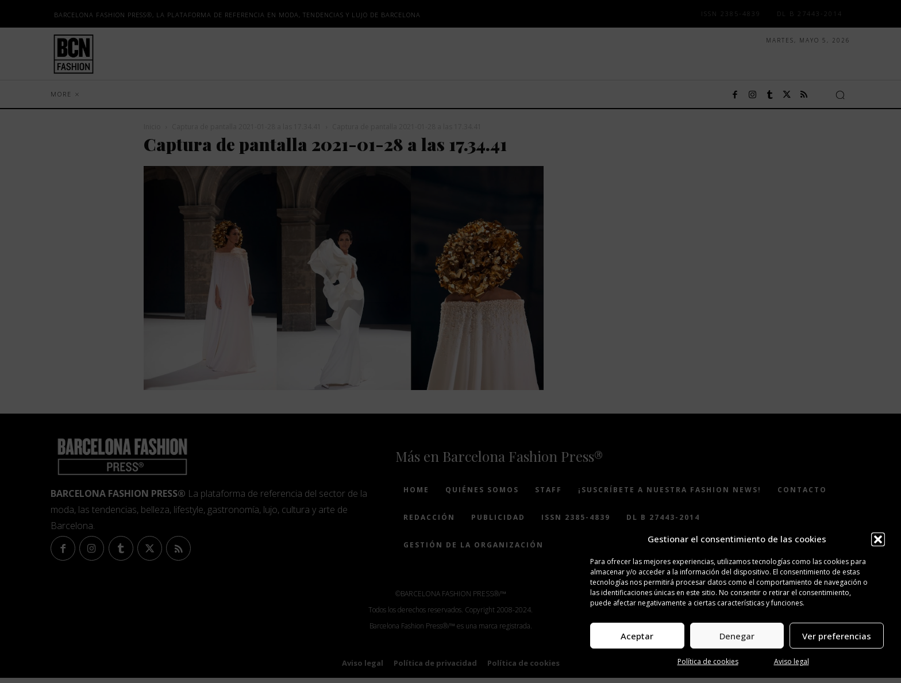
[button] (878, 539)
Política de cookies (707, 661)
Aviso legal (791, 661)
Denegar (736, 636)
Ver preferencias (836, 636)
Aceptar (637, 636)
